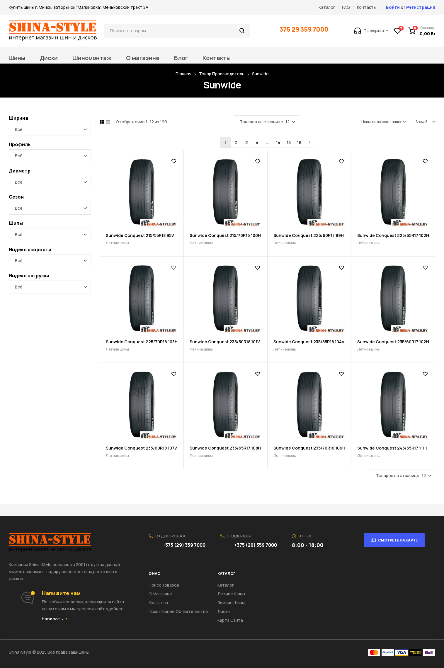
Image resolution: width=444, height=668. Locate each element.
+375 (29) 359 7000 (184, 545)
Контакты (217, 58)
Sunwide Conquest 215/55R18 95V (140, 235)
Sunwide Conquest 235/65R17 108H (225, 448)
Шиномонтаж (91, 58)
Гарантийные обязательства (178, 611)
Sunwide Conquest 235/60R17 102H (393, 341)
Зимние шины (231, 602)
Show (420, 121)
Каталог (225, 585)
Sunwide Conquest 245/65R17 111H (392, 448)
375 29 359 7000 (305, 29)
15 (289, 142)
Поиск (242, 31)
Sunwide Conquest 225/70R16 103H (142, 341)
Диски (49, 58)
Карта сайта (230, 620)
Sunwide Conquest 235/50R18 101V (225, 341)
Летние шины (117, 242)
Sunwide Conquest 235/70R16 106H (309, 448)
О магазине (142, 58)
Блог (181, 58)
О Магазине (160, 594)
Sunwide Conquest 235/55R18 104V (308, 341)
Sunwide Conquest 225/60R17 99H (308, 235)
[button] (54, 619)
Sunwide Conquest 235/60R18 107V (141, 448)
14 (278, 142)
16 (299, 142)
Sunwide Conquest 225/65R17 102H (393, 235)
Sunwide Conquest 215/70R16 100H (225, 235)
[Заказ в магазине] (383, 122)
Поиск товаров (164, 585)
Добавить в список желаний (173, 161)
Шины (16, 58)
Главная (183, 73)
